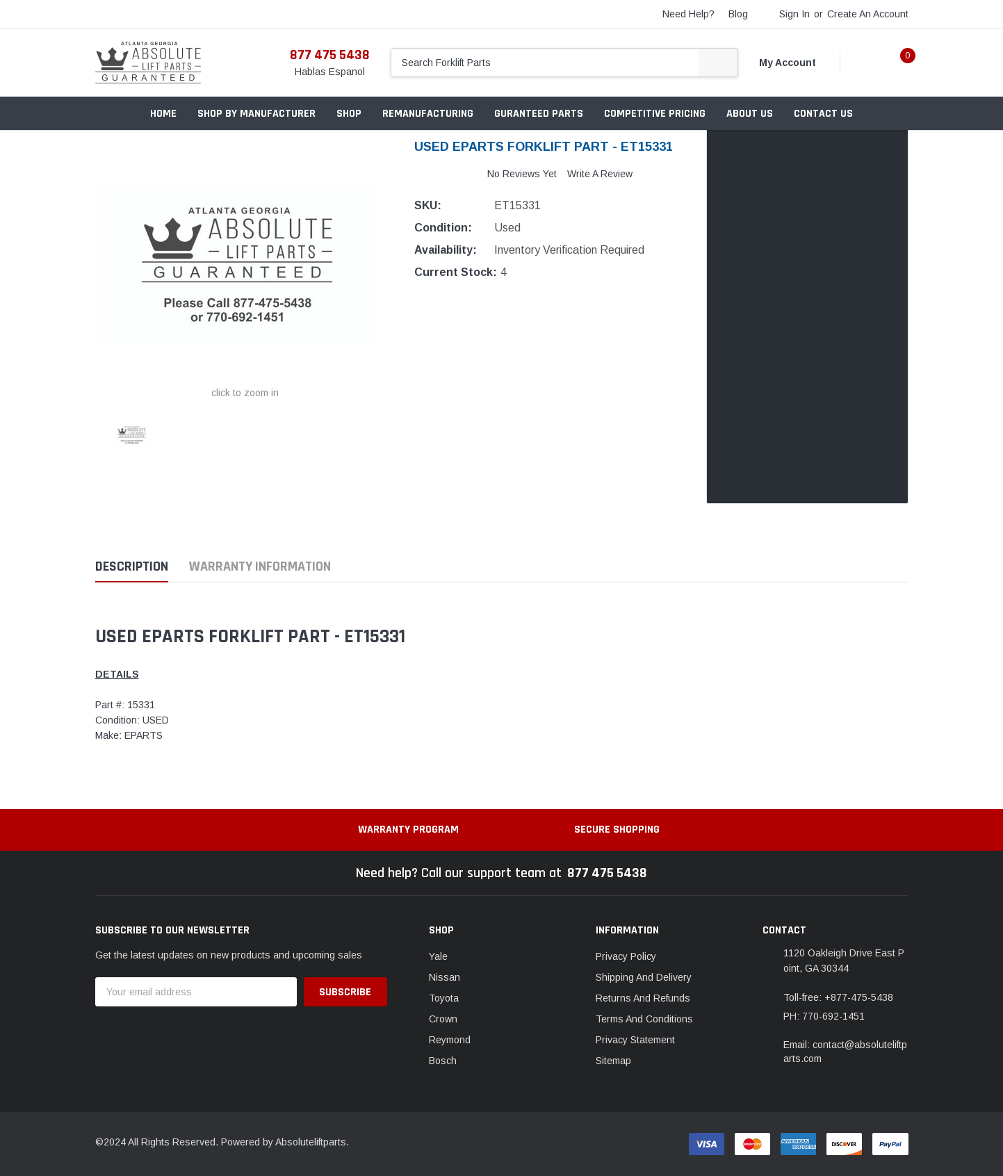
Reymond (450, 1039)
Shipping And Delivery (644, 977)
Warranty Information (260, 566)
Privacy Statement (635, 1039)
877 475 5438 (330, 55)
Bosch (443, 1060)
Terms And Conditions (644, 1018)
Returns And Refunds (643, 998)
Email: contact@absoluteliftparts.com (845, 1051)
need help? (688, 14)
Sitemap (613, 1060)
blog (738, 14)
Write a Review (600, 173)
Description (131, 566)
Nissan (444, 977)
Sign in (794, 14)
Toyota (444, 998)
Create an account (867, 14)
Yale (438, 956)
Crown (443, 1018)
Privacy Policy (626, 956)
